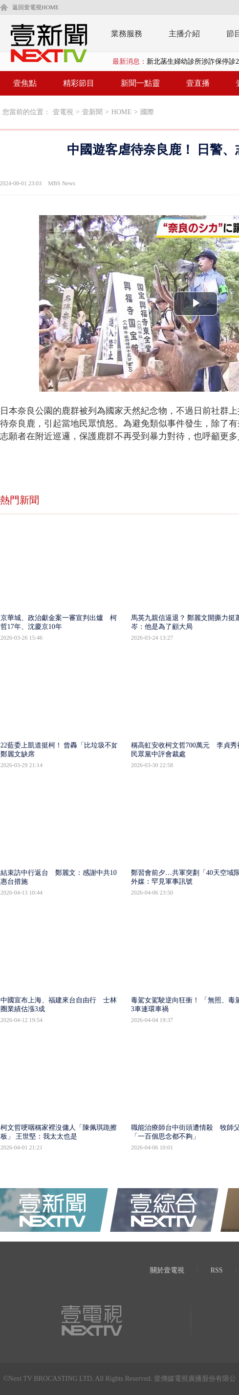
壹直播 (198, 83)
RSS (217, 1270)
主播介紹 (184, 33)
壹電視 (63, 112)
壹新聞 (92, 112)
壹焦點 (25, 83)
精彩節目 (78, 83)
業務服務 (126, 33)
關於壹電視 (167, 1270)
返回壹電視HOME (35, 7)
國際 (147, 112)
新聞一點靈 (140, 83)
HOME (121, 112)
